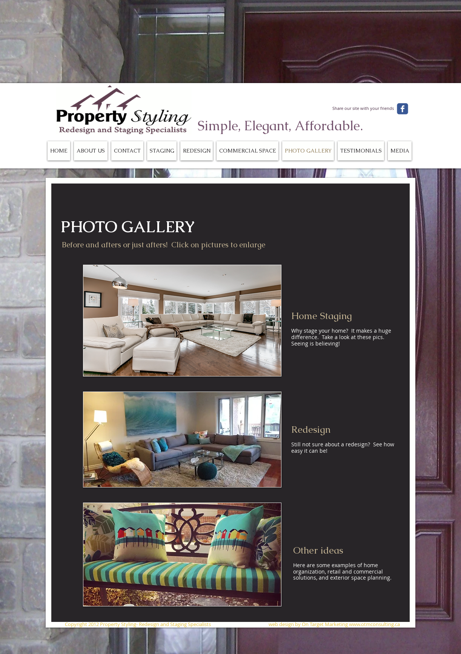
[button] (182, 320)
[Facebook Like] (365, 96)
